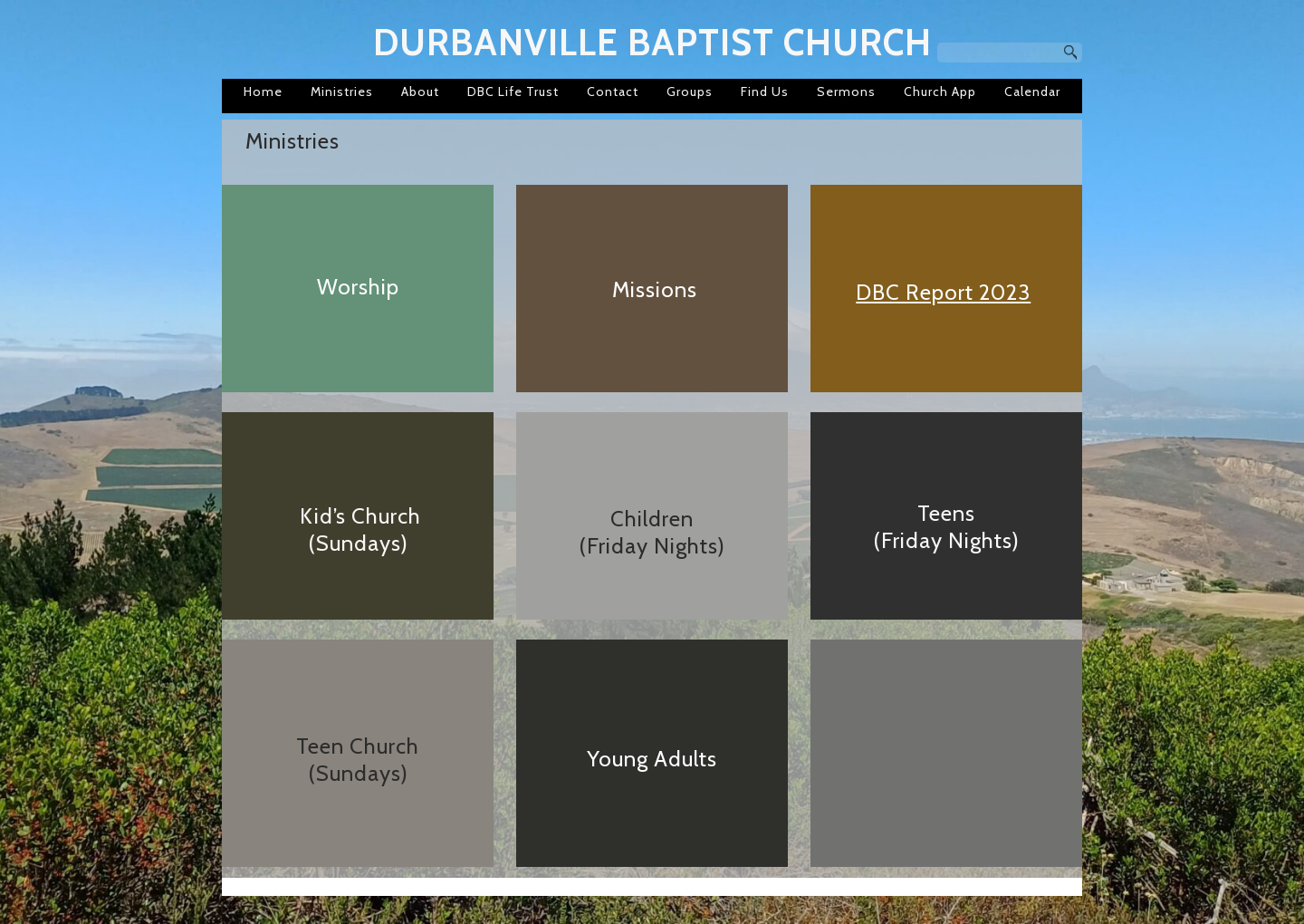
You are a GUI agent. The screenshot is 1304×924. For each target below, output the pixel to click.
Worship (358, 287)
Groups (689, 91)
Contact (612, 91)
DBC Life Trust (513, 91)
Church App (940, 91)
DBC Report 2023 (943, 292)
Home (263, 91)
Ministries (342, 91)
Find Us (765, 91)
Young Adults (652, 759)
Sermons (846, 91)
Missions (654, 289)
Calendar (1032, 91)
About (420, 91)
